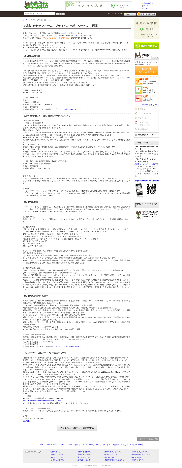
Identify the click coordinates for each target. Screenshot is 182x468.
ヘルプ (146, 6)
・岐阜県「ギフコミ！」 (111, 454)
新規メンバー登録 (146, 14)
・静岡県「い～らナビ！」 (138, 457)
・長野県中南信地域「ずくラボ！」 (141, 454)
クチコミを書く (146, 45)
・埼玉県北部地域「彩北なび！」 (113, 460)
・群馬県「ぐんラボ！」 (57, 457)
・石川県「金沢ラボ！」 (57, 460)
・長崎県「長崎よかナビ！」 (139, 452)
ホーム (146, 8)
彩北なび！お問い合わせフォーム (68, 109)
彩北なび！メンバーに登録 (145, 164)
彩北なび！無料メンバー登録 (146, 70)
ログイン (130, 14)
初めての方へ (148, 3)
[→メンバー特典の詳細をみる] (146, 105)
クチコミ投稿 (73, 445)
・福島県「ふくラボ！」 (57, 454)
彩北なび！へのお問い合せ (131, 445)
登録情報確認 (143, 129)
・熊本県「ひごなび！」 (84, 452)
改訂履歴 (26, 421)
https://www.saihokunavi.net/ (148, 181)
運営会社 (115, 445)
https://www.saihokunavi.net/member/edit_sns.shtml (42, 401)
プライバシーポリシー (89, 445)
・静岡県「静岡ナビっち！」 (112, 452)
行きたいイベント (145, 113)
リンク (102, 445)
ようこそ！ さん (115, 13)
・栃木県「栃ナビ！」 (56, 452)
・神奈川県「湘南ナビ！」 (111, 457)
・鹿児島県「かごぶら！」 (84, 460)
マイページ (142, 118)
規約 (108, 445)
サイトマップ (52, 445)
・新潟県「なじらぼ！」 (84, 454)
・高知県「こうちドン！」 (138, 460)
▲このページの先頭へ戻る (148, 439)
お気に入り (142, 109)
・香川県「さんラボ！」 (84, 457)
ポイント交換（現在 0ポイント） (145, 123)
